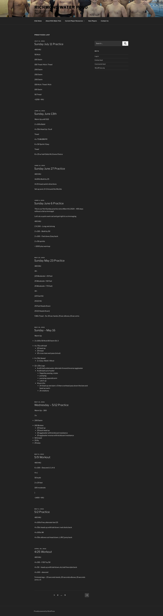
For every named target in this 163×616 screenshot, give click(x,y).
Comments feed (100, 64)
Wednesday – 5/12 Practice (51, 405)
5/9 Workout (42, 457)
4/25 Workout (43, 551)
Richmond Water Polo (61, 7)
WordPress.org (100, 68)
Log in (97, 56)
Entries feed (99, 60)
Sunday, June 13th (45, 113)
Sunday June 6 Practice (49, 203)
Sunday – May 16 (44, 330)
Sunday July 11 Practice (48, 44)
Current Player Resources (75, 21)
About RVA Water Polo (53, 21)
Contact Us (105, 21)
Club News (38, 21)
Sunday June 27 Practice (49, 168)
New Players (92, 21)
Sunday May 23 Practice (49, 260)
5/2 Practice (42, 512)
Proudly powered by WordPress (44, 611)
